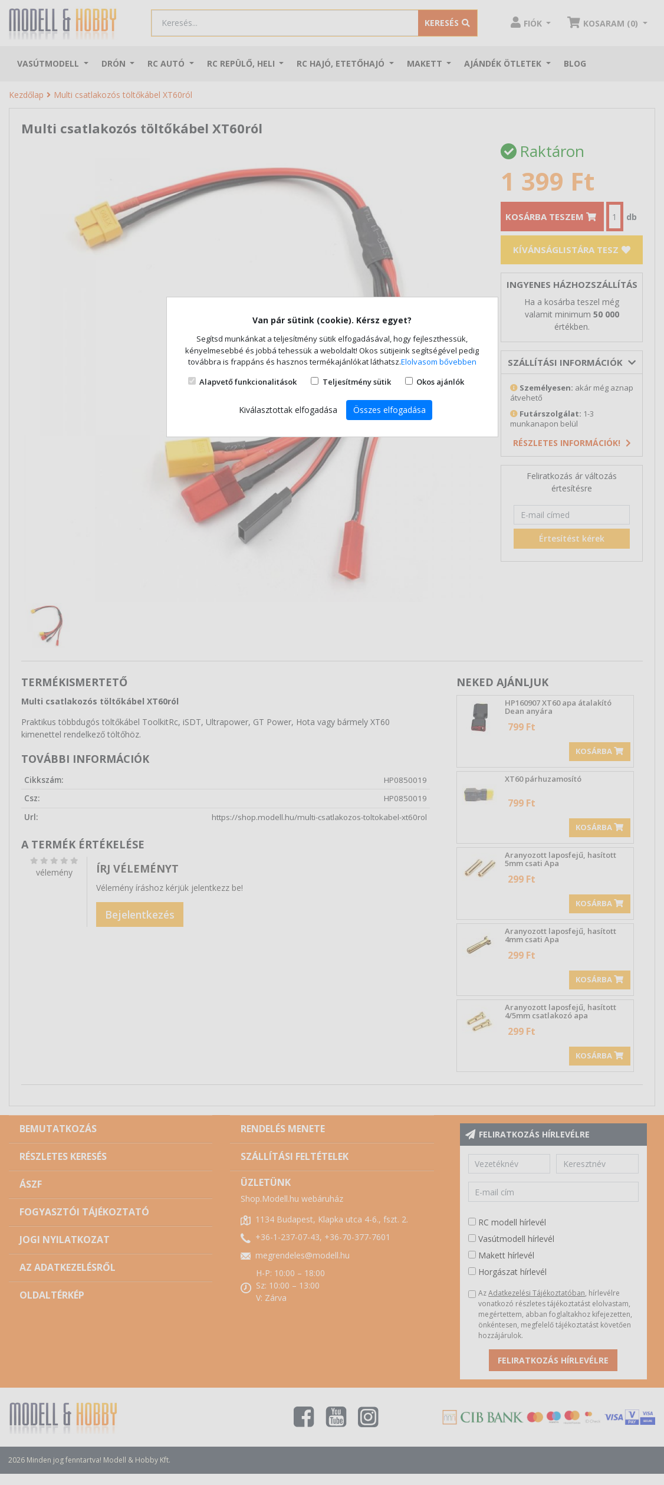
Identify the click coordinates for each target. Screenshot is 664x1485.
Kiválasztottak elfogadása (288, 409)
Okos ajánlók (440, 381)
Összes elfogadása (389, 409)
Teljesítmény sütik (357, 381)
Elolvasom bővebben (438, 361)
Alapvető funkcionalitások (248, 381)
